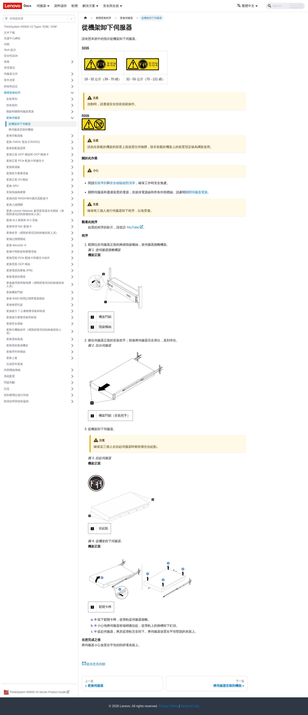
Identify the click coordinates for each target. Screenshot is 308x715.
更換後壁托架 (14, 304)
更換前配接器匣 (16, 148)
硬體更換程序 (12, 92)
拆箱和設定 (11, 86)
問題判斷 (9, 382)
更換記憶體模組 (16, 239)
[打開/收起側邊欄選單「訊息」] (72, 389)
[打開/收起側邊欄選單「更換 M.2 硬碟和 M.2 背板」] (72, 220)
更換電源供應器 (16, 276)
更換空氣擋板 (14, 135)
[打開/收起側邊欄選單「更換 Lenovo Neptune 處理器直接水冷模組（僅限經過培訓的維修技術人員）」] (72, 212)
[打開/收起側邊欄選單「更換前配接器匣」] (72, 148)
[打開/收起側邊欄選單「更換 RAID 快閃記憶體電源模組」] (72, 298)
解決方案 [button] (88, 5)
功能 (6, 44)
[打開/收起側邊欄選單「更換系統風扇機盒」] (72, 345)
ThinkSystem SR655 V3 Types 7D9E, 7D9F (30, 26)
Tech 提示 (10, 49)
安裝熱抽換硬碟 (16, 192)
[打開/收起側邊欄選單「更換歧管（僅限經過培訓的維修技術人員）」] (72, 233)
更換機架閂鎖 (14, 292)
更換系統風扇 (14, 339)
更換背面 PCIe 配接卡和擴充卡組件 (28, 257)
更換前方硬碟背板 (17, 173)
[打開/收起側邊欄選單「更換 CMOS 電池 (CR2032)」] (72, 142)
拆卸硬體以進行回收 (16, 395)
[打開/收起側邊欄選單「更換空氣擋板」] (72, 136)
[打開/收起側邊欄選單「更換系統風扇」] (72, 339)
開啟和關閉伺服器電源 (20, 111)
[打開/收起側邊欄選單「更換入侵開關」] (72, 205)
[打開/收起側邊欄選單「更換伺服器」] (72, 118)
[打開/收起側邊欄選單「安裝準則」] (72, 99)
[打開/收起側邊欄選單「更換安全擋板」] (72, 324)
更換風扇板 (13, 167)
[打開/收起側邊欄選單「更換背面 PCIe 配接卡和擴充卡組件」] (72, 258)
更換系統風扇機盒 (17, 345)
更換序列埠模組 (16, 351)
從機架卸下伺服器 (20, 123)
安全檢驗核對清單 (122, 183)
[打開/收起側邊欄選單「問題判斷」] (72, 382)
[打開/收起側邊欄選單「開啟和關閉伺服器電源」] (72, 112)
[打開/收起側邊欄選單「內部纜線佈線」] (72, 370)
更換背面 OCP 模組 (18, 264)
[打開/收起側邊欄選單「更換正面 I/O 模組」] (72, 180)
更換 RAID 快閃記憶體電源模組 (25, 298)
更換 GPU (12, 185)
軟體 (75, 5)
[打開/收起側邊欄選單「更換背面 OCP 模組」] (72, 264)
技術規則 (11, 105)
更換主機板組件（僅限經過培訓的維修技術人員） (33, 331)
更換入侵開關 (14, 204)
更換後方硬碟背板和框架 (21, 317)
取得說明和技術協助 (16, 401)
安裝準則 (11, 98)
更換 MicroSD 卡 (16, 245)
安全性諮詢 (11, 55)
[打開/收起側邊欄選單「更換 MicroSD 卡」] (72, 245)
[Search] (285, 6)
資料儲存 (60, 5)
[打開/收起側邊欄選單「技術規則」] (72, 105)
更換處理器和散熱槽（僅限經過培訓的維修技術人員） (35, 284)
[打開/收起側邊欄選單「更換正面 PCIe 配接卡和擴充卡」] (72, 161)
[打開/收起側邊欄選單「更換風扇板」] (72, 167)
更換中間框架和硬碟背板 (21, 251)
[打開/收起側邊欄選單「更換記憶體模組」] (72, 239)
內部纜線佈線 (12, 369)
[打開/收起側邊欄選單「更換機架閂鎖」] (72, 292)
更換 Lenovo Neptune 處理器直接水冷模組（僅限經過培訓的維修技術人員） (35, 212)
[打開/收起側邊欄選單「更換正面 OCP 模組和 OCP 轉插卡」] (72, 154)
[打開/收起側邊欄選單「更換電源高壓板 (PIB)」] (72, 270)
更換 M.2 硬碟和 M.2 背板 (22, 220)
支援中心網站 (12, 38)
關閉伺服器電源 (196, 192)
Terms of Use (190, 706)
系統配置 (9, 376)
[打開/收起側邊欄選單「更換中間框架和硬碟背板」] (72, 252)
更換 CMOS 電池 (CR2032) (23, 141)
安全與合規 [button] (111, 5)
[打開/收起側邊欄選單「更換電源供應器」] (72, 277)
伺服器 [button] (41, 5)
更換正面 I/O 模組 (17, 179)
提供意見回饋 (93, 664)
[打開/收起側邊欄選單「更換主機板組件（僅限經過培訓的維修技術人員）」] (72, 331)
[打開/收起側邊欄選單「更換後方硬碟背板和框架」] (72, 317)
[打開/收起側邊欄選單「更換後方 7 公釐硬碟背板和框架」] (72, 311)
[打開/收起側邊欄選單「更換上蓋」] (72, 358)
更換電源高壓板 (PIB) (19, 270)
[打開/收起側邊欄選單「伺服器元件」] (72, 74)
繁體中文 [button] (245, 5)
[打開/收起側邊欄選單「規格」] (72, 62)
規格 (6, 61)
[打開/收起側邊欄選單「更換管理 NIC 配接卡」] (72, 226)
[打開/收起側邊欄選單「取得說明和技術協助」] (72, 401)
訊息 (6, 388)
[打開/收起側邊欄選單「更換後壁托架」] (72, 305)
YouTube (134, 227)
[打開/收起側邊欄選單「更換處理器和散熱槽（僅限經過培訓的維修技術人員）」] (72, 284)
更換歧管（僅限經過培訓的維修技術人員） (32, 232)
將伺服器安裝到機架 (21, 129)
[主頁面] (85, 18)
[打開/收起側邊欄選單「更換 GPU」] (72, 186)
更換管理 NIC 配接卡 (19, 226)
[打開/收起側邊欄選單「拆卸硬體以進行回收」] (72, 395)
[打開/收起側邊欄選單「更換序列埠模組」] (72, 352)
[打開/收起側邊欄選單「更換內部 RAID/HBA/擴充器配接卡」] (72, 198)
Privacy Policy (168, 706)
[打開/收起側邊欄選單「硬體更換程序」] (72, 93)
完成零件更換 (14, 364)
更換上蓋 (11, 357)
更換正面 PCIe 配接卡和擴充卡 (25, 160)
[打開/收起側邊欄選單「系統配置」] (72, 376)
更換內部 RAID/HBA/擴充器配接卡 (27, 198)
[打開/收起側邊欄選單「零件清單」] (72, 80)
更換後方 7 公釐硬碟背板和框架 (25, 311)
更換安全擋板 (14, 323)
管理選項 (9, 67)
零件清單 (9, 80)
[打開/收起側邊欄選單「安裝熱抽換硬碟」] (72, 192)
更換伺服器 (13, 117)
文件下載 (9, 32)
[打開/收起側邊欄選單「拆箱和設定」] (72, 86)
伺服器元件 (11, 73)
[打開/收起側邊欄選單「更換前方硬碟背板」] (72, 173)
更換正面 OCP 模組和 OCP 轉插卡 (27, 154)
